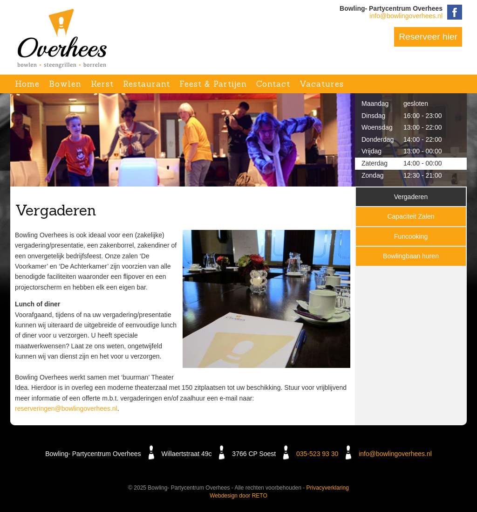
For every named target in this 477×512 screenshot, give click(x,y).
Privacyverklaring (328, 487)
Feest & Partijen (213, 84)
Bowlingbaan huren (411, 256)
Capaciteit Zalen (410, 216)
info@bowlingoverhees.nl (406, 16)
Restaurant (146, 84)
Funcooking (411, 236)
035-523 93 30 (317, 453)
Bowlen (65, 84)
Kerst (102, 84)
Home (27, 84)
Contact (273, 84)
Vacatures (322, 84)
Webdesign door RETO (238, 495)
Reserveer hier (428, 37)
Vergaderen (411, 197)
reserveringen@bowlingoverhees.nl (66, 408)
